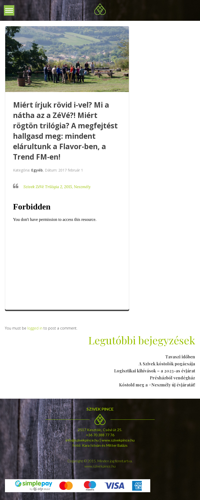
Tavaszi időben (180, 356)
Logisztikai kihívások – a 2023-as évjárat (154, 370)
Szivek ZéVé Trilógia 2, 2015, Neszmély (57, 186)
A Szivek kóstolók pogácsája (167, 363)
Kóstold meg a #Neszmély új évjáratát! (157, 384)
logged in (34, 328)
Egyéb (37, 170)
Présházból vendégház (172, 377)
